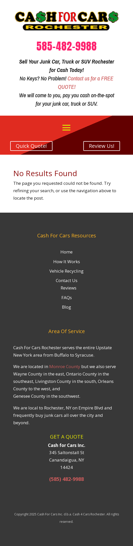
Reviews (68, 288)
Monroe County (64, 366)
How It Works (66, 261)
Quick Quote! (31, 145)
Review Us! (101, 145)
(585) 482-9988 (66, 479)
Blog (66, 307)
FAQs (66, 297)
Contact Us (66, 280)
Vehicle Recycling (66, 271)
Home (66, 252)
